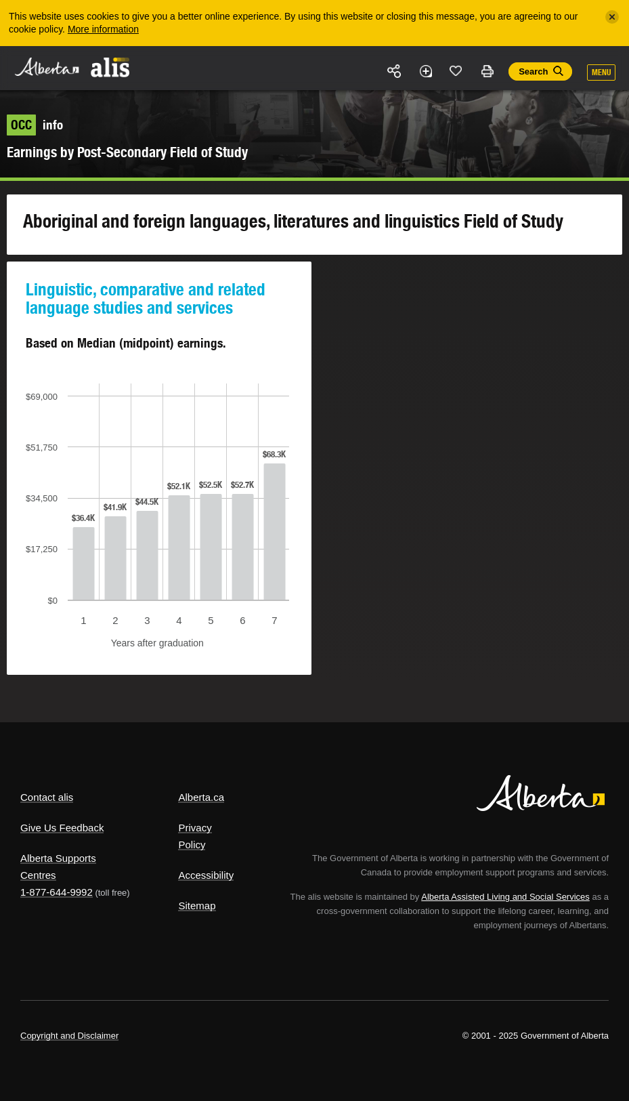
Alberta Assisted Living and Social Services (505, 897)
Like (456, 70)
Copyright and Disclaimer (69, 1036)
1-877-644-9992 (56, 892)
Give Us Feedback (62, 827)
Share (395, 71)
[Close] (612, 17)
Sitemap (196, 905)
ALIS (111, 67)
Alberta (46, 67)
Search (533, 71)
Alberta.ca (201, 797)
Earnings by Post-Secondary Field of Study (127, 152)
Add (425, 71)
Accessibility (206, 875)
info (35, 124)
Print (487, 71)
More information (103, 29)
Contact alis (46, 797)
